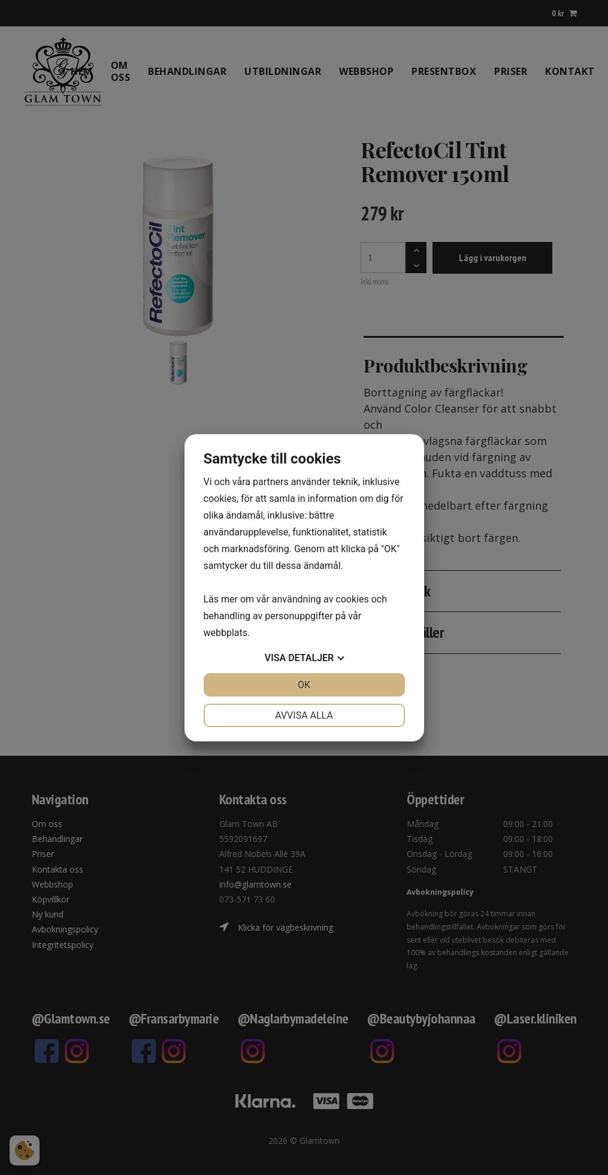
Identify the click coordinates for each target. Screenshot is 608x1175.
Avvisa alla (304, 715)
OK (304, 685)
